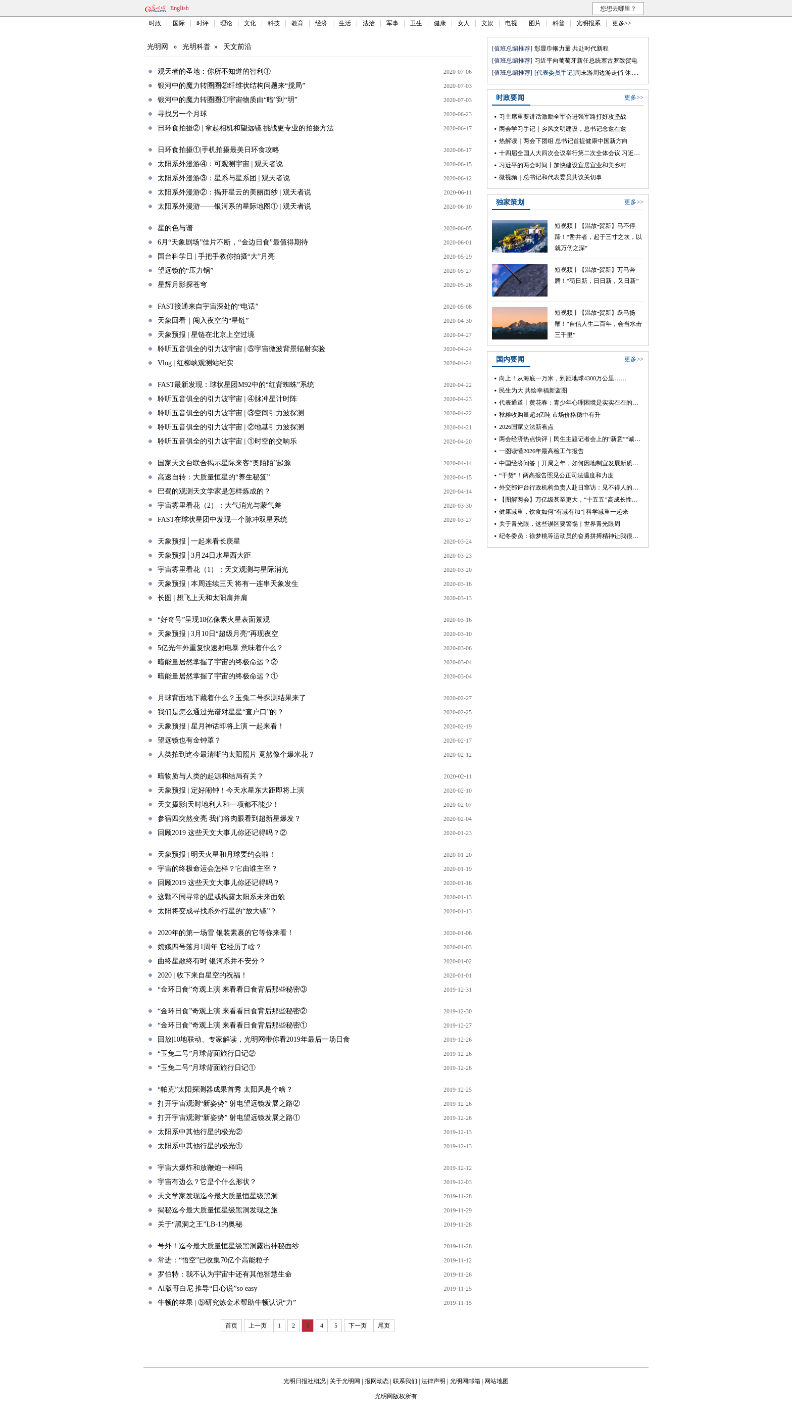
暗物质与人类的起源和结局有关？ (211, 776)
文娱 (487, 23)
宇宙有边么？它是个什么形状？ (207, 1182)
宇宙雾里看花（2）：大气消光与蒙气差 (219, 505)
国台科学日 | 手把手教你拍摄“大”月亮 (216, 256)
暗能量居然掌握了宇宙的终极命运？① (218, 676)
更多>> (621, 23)
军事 (392, 23)
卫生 (416, 23)
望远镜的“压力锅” (185, 270)
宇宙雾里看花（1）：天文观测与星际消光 (223, 569)
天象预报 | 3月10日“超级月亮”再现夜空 (218, 634)
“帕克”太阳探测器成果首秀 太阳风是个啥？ (225, 1089)
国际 (179, 23)
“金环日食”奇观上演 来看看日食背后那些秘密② (232, 1011)
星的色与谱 (175, 228)
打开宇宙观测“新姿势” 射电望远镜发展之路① (229, 1117)
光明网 (157, 47)
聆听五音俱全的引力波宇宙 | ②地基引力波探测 (231, 427)
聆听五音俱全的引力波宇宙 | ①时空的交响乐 (227, 441)
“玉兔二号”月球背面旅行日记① (207, 1067)
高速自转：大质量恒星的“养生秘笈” (214, 477)
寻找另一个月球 (182, 114)
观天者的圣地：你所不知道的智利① (214, 71)
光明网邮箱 (465, 1381)
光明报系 (588, 23)
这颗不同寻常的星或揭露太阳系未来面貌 (221, 897)
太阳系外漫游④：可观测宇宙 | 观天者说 (220, 164)
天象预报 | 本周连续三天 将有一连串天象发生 (228, 584)
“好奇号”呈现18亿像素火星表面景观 (214, 619)
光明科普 (196, 47)
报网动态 (377, 1381)
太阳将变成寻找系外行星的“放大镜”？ (217, 911)
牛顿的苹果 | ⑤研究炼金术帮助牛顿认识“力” (227, 1302)
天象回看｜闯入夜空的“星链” (203, 320)
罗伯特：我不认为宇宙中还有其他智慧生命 (225, 1274)
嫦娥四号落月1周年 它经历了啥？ (210, 947)
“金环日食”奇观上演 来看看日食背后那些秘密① (232, 1025)
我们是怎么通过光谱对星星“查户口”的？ (221, 712)
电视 (511, 23)
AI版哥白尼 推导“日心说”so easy (208, 1288)
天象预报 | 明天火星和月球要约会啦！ (217, 854)
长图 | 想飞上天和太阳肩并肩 (202, 598)
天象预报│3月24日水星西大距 (204, 555)
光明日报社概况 (304, 1381)
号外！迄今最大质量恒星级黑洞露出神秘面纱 (228, 1246)
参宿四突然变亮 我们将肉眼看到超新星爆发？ (229, 818)
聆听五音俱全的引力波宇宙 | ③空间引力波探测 (231, 413)
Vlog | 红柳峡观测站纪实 (195, 363)
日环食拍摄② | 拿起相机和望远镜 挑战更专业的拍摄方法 (246, 128)
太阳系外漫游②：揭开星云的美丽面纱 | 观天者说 (234, 192)
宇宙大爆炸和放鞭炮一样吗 (200, 1167)
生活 (345, 23)
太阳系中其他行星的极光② (200, 1132)
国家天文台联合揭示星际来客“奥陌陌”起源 (224, 463)
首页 (231, 1325)
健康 (440, 23)
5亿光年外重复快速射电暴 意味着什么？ (220, 648)
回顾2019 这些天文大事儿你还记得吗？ (219, 883)
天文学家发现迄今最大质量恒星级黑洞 (218, 1196)
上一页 (258, 1325)
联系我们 (405, 1381)
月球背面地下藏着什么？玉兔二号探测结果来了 (232, 698)
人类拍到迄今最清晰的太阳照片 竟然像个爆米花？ (236, 754)
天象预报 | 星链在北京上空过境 (206, 334)
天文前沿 (237, 47)
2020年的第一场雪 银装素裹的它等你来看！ (226, 933)
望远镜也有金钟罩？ (189, 740)
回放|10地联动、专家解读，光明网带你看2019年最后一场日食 (254, 1039)
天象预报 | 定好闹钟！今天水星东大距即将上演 (231, 790)
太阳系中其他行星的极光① (200, 1146)
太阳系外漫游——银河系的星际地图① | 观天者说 (234, 206)
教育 (297, 23)
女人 (464, 23)
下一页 (358, 1325)
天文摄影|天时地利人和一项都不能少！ (218, 804)
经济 (321, 23)
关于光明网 (345, 1381)
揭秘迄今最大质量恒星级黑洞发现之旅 (218, 1210)
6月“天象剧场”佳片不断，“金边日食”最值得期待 (233, 242)
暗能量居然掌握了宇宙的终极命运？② (218, 662)
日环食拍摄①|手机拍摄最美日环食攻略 (218, 150)
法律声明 (433, 1381)
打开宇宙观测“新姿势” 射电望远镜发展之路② (229, 1103)
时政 (155, 23)
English (179, 8)
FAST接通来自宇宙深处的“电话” (208, 306)
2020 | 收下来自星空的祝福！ (202, 975)
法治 (369, 23)
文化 (250, 23)
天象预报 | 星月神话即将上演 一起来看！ (221, 726)
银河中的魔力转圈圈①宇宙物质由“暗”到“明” (228, 100)
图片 (535, 23)
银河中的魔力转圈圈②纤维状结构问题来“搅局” (231, 85)
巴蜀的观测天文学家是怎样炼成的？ (214, 491)
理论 (226, 23)
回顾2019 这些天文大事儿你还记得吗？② (222, 833)
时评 (202, 23)
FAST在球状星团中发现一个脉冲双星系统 (222, 519)
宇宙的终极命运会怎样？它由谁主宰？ (218, 868)
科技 (274, 23)
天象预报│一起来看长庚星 (199, 541)
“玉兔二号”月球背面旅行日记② (207, 1053)
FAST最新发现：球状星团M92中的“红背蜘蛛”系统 (236, 384)
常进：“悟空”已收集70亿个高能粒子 (214, 1260)
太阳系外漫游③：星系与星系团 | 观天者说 (224, 178)
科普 (559, 23)
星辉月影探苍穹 (182, 284)
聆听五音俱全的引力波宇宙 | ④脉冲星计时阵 (227, 399)
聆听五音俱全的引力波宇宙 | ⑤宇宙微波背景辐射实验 (241, 349)
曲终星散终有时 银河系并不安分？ (212, 961)
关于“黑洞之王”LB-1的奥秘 (200, 1224)
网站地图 (496, 1381)
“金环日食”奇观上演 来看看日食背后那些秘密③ (232, 989)
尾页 (384, 1325)
